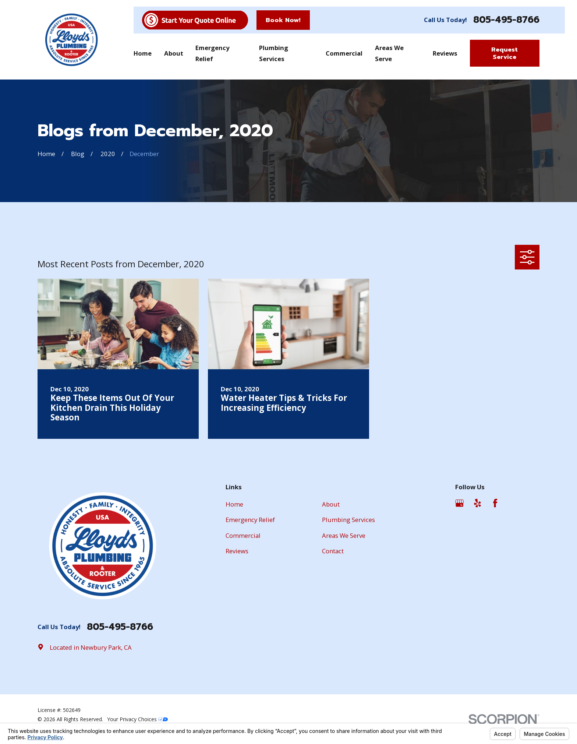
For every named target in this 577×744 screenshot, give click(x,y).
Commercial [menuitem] (344, 53)
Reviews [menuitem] (445, 53)
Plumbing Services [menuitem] (273, 53)
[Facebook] (495, 503)
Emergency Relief (250, 519)
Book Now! (283, 20)
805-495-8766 (506, 20)
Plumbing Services (348, 519)
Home (234, 504)
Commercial (243, 535)
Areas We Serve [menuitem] (389, 53)
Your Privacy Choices (137, 719)
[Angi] (513, 503)
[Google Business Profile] (459, 503)
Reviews (237, 551)
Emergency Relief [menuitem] (212, 53)
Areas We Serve (343, 535)
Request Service (504, 53)
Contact (333, 551)
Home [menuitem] (143, 53)
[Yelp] (477, 503)
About (331, 504)
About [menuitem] (173, 53)
